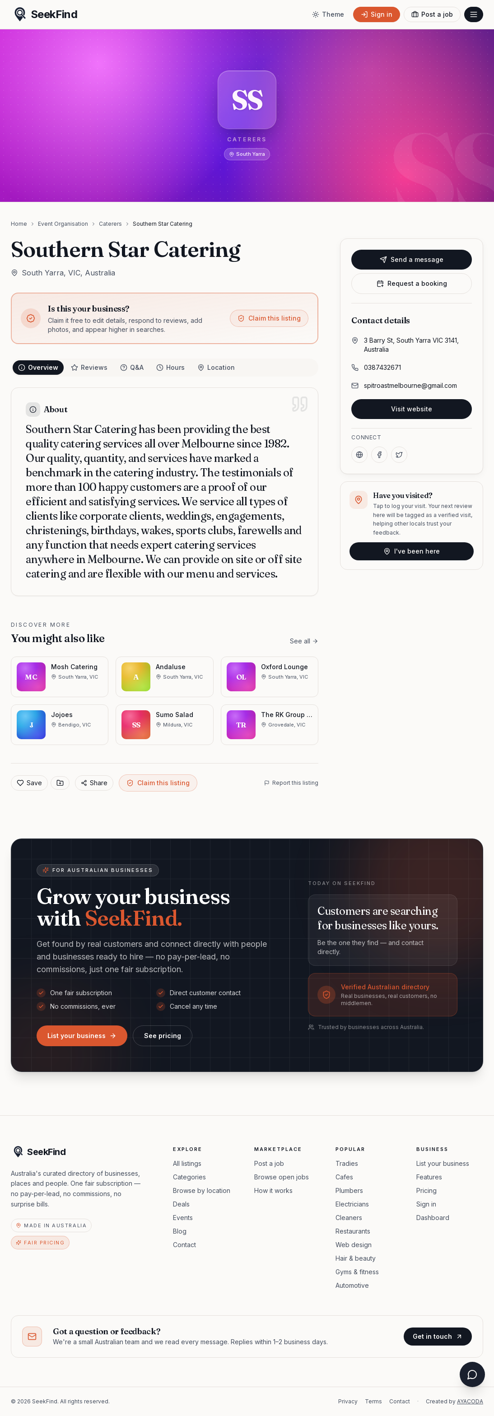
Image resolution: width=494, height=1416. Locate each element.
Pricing (426, 1190)
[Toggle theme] (328, 14)
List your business (82, 1035)
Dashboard (432, 1217)
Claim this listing (269, 318)
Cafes (344, 1177)
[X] (399, 455)
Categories (189, 1177)
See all (304, 641)
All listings (187, 1163)
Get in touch (438, 1336)
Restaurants (353, 1231)
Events (183, 1217)
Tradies (347, 1163)
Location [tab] (216, 367)
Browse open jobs (281, 1177)
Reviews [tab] (89, 367)
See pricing (162, 1035)
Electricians (352, 1204)
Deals (181, 1204)
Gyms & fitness (357, 1272)
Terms (373, 1401)
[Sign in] (376, 14)
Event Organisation (63, 223)
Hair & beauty (356, 1258)
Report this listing (291, 782)
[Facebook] (379, 455)
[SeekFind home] (44, 14)
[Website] (359, 455)
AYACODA (470, 1401)
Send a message (411, 259)
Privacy (348, 1401)
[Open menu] (473, 14)
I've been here (411, 551)
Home (19, 223)
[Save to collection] (60, 783)
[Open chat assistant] (472, 1374)
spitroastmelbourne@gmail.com (410, 385)
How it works (273, 1190)
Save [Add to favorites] (29, 783)
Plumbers (349, 1190)
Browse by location (201, 1190)
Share (94, 783)
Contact (184, 1244)
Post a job (269, 1163)
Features (429, 1177)
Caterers (110, 223)
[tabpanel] (164, 491)
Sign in (426, 1204)
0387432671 (382, 367)
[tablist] (164, 368)
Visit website (411, 409)
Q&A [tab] (132, 367)
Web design (354, 1244)
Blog (179, 1231)
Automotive (352, 1285)
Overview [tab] (38, 367)
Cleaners (349, 1217)
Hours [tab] (170, 367)
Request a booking (412, 283)
